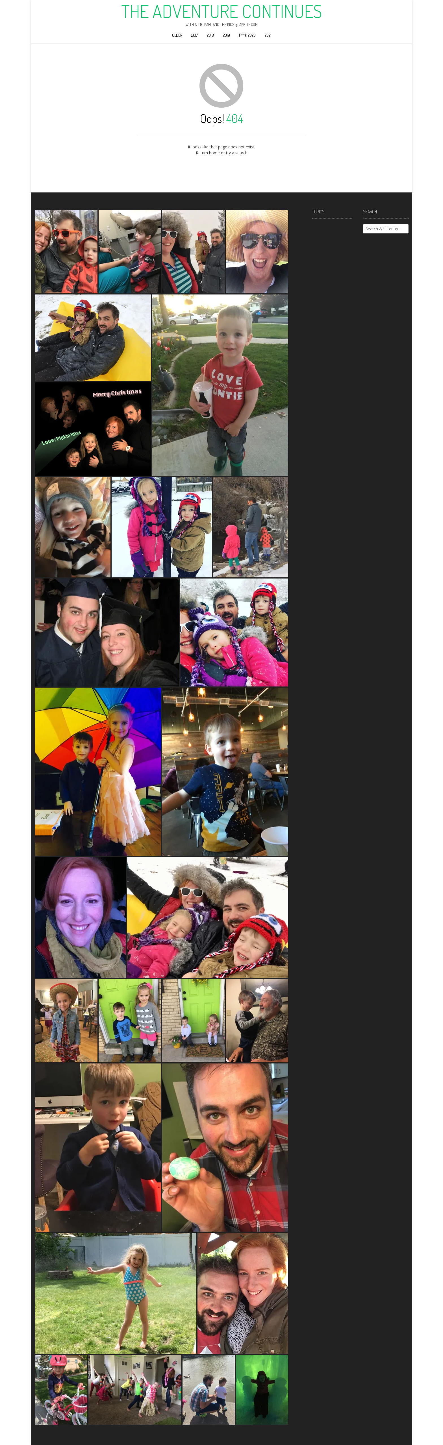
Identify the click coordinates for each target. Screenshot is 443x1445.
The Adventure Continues (221, 11)
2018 (210, 35)
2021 (268, 35)
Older (177, 35)
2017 (194, 35)
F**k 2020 (247, 35)
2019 (226, 35)
